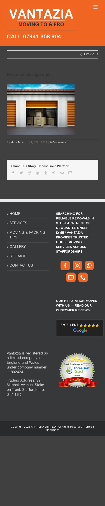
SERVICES (18, 223)
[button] (80, 327)
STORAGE (17, 256)
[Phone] (83, 277)
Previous (91, 54)
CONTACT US (21, 266)
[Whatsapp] (89, 265)
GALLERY (17, 247)
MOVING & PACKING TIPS (27, 235)
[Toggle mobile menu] (95, 7)
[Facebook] (65, 265)
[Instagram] (77, 265)
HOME (14, 214)
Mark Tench (18, 142)
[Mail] (71, 277)
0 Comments (58, 142)
